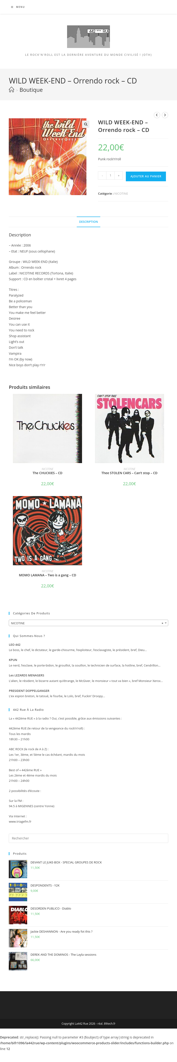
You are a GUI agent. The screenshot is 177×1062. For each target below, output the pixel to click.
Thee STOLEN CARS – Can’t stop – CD (129, 473)
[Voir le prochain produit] (165, 115)
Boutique (31, 89)
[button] (85, 124)
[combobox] (88, 623)
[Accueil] (11, 89)
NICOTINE (121, 193)
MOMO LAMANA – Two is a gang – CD (47, 575)
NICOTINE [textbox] (87, 623)
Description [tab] (88, 222)
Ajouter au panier (145, 176)
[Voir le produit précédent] (157, 115)
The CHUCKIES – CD (47, 473)
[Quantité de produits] (110, 175)
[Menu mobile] (16, 7)
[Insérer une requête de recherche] (88, 838)
